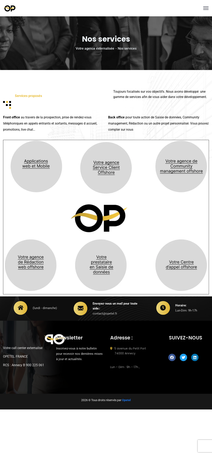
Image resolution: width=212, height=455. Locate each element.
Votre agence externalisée (95, 48)
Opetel (126, 400)
